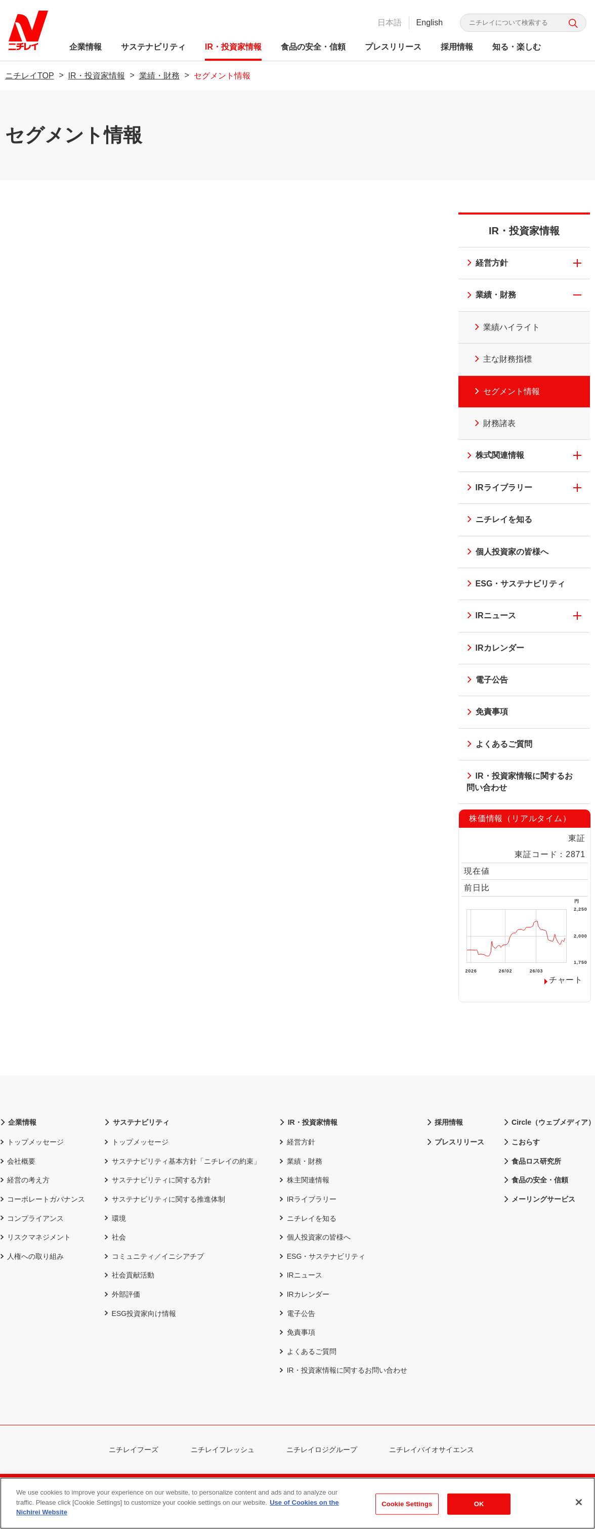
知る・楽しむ (518, 47)
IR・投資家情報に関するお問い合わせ (516, 781)
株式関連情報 (492, 456)
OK (479, 1504)
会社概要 (17, 1161)
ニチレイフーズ (139, 1450)
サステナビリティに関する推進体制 (164, 1199)
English (428, 22)
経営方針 (484, 264)
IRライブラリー (496, 488)
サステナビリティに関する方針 (157, 1180)
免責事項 (484, 712)
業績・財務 (159, 75)
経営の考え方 (25, 1180)
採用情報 (458, 47)
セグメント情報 (500, 390)
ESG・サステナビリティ (513, 584)
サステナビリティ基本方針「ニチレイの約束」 (182, 1161)
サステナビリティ (154, 47)
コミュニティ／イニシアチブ (153, 1256)
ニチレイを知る (496, 520)
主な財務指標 (496, 357)
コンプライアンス (32, 1218)
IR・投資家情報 (234, 47)
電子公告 (484, 680)
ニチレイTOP (29, 75)
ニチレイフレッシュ (228, 1450)
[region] (297, 1503)
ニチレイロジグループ (327, 1450)
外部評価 (122, 1294)
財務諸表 (488, 421)
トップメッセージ (32, 1142)
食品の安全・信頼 (314, 47)
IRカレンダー (492, 649)
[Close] (579, 1502)
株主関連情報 (304, 1180)
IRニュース (488, 616)
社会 (114, 1237)
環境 (114, 1218)
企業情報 (87, 47)
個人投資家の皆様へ (504, 552)
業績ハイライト (500, 325)
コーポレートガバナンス (42, 1199)
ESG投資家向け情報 (140, 1313)
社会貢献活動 (129, 1275)
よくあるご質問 (496, 745)
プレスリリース (394, 47)
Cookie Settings (406, 1504)
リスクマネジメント (35, 1237)
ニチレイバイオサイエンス (437, 1450)
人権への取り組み (32, 1256)
